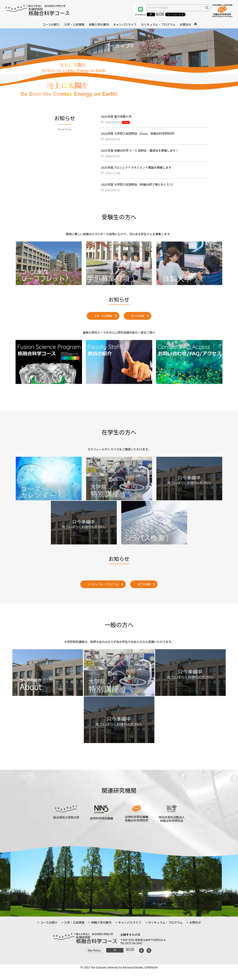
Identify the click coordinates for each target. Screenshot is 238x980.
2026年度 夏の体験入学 (116, 116)
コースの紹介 (48, 922)
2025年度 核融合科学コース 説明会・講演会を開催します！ (140, 150)
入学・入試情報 (103, 315)
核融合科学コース (49, 13)
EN (159, 14)
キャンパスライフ (129, 922)
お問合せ (195, 922)
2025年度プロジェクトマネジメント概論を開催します (136, 167)
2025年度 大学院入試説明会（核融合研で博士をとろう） (138, 184)
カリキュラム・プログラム (103, 584)
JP (150, 14)
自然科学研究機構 (101, 818)
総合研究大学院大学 (66, 817)
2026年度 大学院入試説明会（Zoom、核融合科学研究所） (139, 133)
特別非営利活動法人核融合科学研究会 (172, 819)
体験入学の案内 (100, 922)
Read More (65, 129)
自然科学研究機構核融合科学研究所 (136, 818)
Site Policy (94, 950)
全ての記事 (137, 315)
